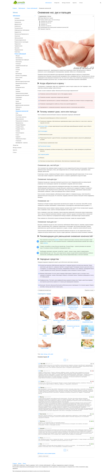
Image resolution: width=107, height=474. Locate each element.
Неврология (18, 44)
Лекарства (56, 2)
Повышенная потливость (22, 121)
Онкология (17, 36)
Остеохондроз (43, 131)
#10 (39, 387)
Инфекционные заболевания (22, 30)
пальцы (45, 354)
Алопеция (18, 63)
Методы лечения (66, 2)
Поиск (24, 463)
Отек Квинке (19, 115)
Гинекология (18, 22)
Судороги (18, 136)
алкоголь (45, 243)
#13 (39, 363)
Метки (19, 463)
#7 (39, 421)
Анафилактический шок (45, 290)
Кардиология (18, 32)
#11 (39, 381)
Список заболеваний (20, 53)
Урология (17, 47)
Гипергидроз (19, 97)
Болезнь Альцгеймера (21, 75)
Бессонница (19, 73)
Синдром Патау (20, 127)
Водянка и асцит (89, 290)
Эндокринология (19, 49)
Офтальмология (19, 38)
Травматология (18, 46)
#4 (39, 444)
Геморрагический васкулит (22, 95)
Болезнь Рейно (44, 126)
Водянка (18, 85)
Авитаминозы (19, 57)
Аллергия (17, 18)
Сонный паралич (20, 132)
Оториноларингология (20, 40)
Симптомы (17, 51)
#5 (39, 437)
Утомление (18, 140)
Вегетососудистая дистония (23, 81)
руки (52, 354)
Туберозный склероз (21, 138)
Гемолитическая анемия (22, 93)
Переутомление (20, 119)
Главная (15, 463)
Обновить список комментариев (46, 453)
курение (57, 239)
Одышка (18, 109)
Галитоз (18, 89)
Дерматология (18, 24)
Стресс (17, 134)
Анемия (18, 67)
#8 (39, 414)
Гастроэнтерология (19, 20)
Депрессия (18, 103)
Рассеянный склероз (45, 146)
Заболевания (48, 2)
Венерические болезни (21, 83)
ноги (49, 354)
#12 (39, 370)
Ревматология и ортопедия (21, 42)
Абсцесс (18, 55)
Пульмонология (19, 28)
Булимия (18, 79)
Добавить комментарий (43, 456)
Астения (18, 69)
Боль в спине (19, 77)
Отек (17, 113)
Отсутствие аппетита (21, 117)
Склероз (18, 130)
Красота (74, 2)
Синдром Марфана (20, 125)
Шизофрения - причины (22, 142)
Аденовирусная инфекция (22, 59)
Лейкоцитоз (18, 107)
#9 (39, 397)
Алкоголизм (19, 61)
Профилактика (19, 123)
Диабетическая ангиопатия (22, 105)
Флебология (18, 26)
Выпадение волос (20, 87)
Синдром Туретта (20, 128)
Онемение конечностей (22, 111)
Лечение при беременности (22, 34)
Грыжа (17, 101)
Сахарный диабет (44, 154)
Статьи (81, 2)
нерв (42, 354)
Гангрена (18, 91)
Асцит (17, 71)
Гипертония (18, 99)
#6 (39, 428)
